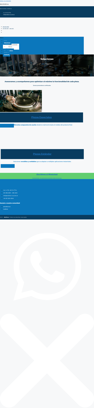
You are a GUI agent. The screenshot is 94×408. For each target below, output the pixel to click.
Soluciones (7, 43)
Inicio (43, 64)
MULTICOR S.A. (4, 4)
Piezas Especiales (9, 47)
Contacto (6, 54)
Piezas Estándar (12, 44)
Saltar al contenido (5, 1)
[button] (42, 38)
